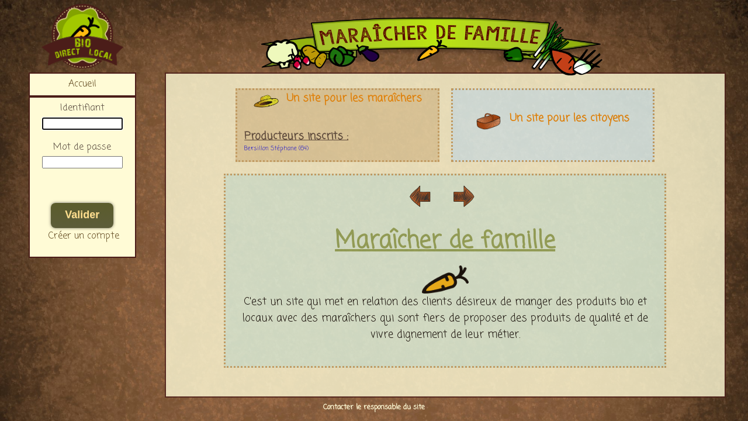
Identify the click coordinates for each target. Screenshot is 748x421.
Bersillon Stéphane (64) (276, 148)
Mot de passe (82, 147)
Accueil (82, 84)
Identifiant (82, 108)
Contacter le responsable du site (374, 407)
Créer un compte (84, 236)
